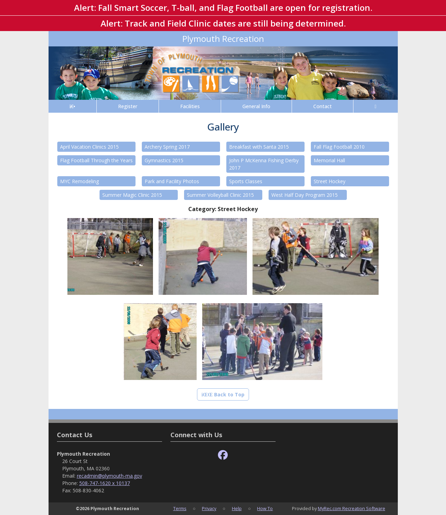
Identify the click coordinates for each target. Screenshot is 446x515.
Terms (180, 508)
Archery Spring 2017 (167, 146)
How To (265, 508)
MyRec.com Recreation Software (351, 508)
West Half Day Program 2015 (304, 195)
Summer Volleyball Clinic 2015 (220, 195)
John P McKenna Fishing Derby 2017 (264, 164)
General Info (256, 106)
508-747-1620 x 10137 (104, 483)
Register (127, 106)
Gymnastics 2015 (164, 160)
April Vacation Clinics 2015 (89, 146)
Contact (322, 106)
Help (237, 508)
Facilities (190, 106)
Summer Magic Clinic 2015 (132, 195)
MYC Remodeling (79, 181)
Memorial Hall (329, 160)
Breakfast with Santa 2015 (259, 146)
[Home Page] (72, 106)
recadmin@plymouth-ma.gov (109, 475)
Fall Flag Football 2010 (339, 146)
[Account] (375, 106)
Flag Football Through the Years (96, 160)
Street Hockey (329, 181)
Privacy (209, 508)
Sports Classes (245, 181)
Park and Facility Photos (172, 181)
